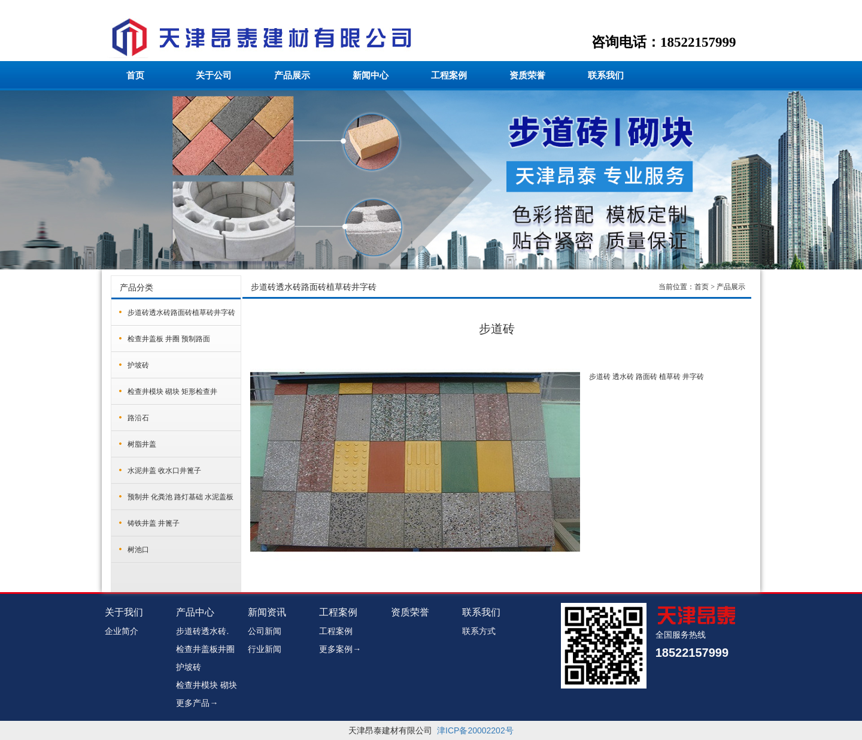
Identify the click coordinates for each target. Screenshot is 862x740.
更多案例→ (340, 649)
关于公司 (214, 75)
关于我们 (124, 612)
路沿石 (138, 418)
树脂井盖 (142, 444)
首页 (135, 75)
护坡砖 (138, 365)
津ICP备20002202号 (475, 730)
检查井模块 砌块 (206, 685)
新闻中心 (370, 75)
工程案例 (449, 75)
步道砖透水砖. (202, 631)
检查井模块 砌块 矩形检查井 (172, 391)
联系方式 (479, 631)
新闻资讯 (267, 612)
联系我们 (606, 75)
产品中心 (195, 612)
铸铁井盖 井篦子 (154, 523)
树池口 (138, 549)
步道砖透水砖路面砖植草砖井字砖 (181, 312)
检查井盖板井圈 (205, 649)
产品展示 (292, 75)
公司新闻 (264, 631)
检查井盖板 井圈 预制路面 (169, 339)
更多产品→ (197, 703)
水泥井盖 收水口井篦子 (164, 470)
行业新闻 (264, 649)
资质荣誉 (527, 75)
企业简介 (121, 631)
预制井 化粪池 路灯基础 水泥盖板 (180, 497)
